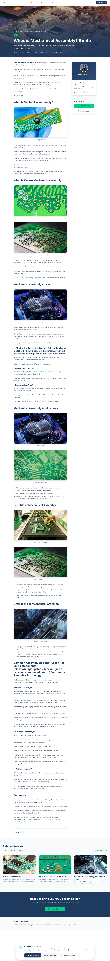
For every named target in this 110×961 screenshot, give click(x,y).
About (47, 3)
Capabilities (34, 3)
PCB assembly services (50, 819)
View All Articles (100, 850)
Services (17, 3)
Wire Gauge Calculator (70, 925)
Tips (22, 832)
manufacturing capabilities (22, 822)
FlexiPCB (36, 925)
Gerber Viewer (58, 925)
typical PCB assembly (26, 278)
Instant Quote (102, 3)
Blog (42, 3)
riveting (51, 165)
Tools (26, 3)
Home (15, 31)
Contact (54, 3)
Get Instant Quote (84, 106)
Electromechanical (39, 267)
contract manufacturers (39, 372)
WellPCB (16, 925)
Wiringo (30, 925)
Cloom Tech (23, 925)
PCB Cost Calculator (46, 925)
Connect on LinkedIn (81, 92)
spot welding (59, 165)
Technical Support (84, 111)
